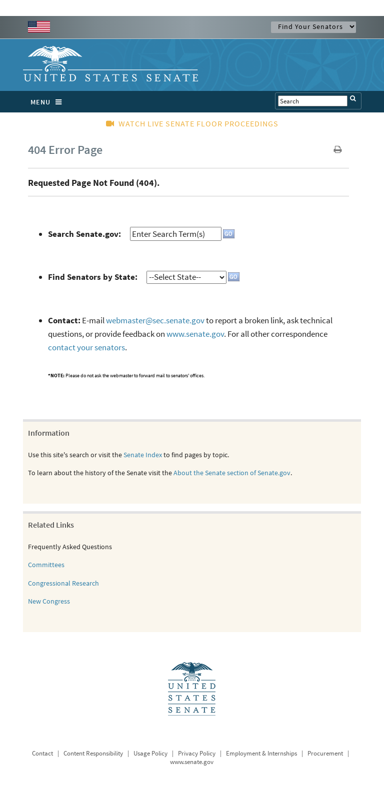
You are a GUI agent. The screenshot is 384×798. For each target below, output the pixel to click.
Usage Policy (151, 753)
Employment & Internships (261, 753)
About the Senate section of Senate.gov (232, 472)
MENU (48, 101)
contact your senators (86, 347)
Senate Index (143, 454)
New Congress (49, 601)
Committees (46, 564)
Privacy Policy (197, 753)
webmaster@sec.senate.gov (155, 320)
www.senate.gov (195, 333)
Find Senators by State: (93, 276)
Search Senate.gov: (84, 233)
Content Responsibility (93, 753)
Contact (42, 753)
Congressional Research (63, 583)
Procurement (325, 753)
